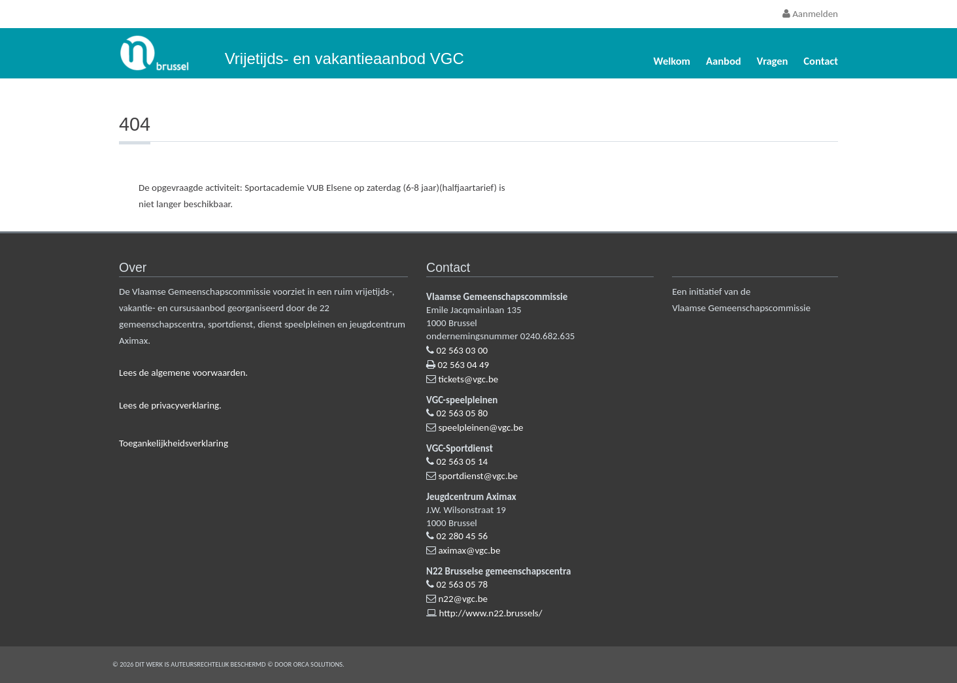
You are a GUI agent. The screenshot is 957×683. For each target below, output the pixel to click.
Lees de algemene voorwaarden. (183, 372)
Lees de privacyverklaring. (170, 405)
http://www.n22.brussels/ (490, 613)
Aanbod (723, 60)
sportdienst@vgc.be (478, 476)
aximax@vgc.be (469, 550)
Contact (820, 60)
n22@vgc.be (463, 599)
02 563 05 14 (462, 461)
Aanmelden (810, 14)
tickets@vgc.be (468, 379)
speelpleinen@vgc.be (480, 427)
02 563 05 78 (462, 584)
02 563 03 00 (462, 350)
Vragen (772, 60)
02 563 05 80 (462, 413)
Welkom (672, 60)
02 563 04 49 (463, 365)
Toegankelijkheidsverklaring (173, 443)
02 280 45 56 (462, 536)
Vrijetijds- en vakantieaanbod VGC (344, 58)
